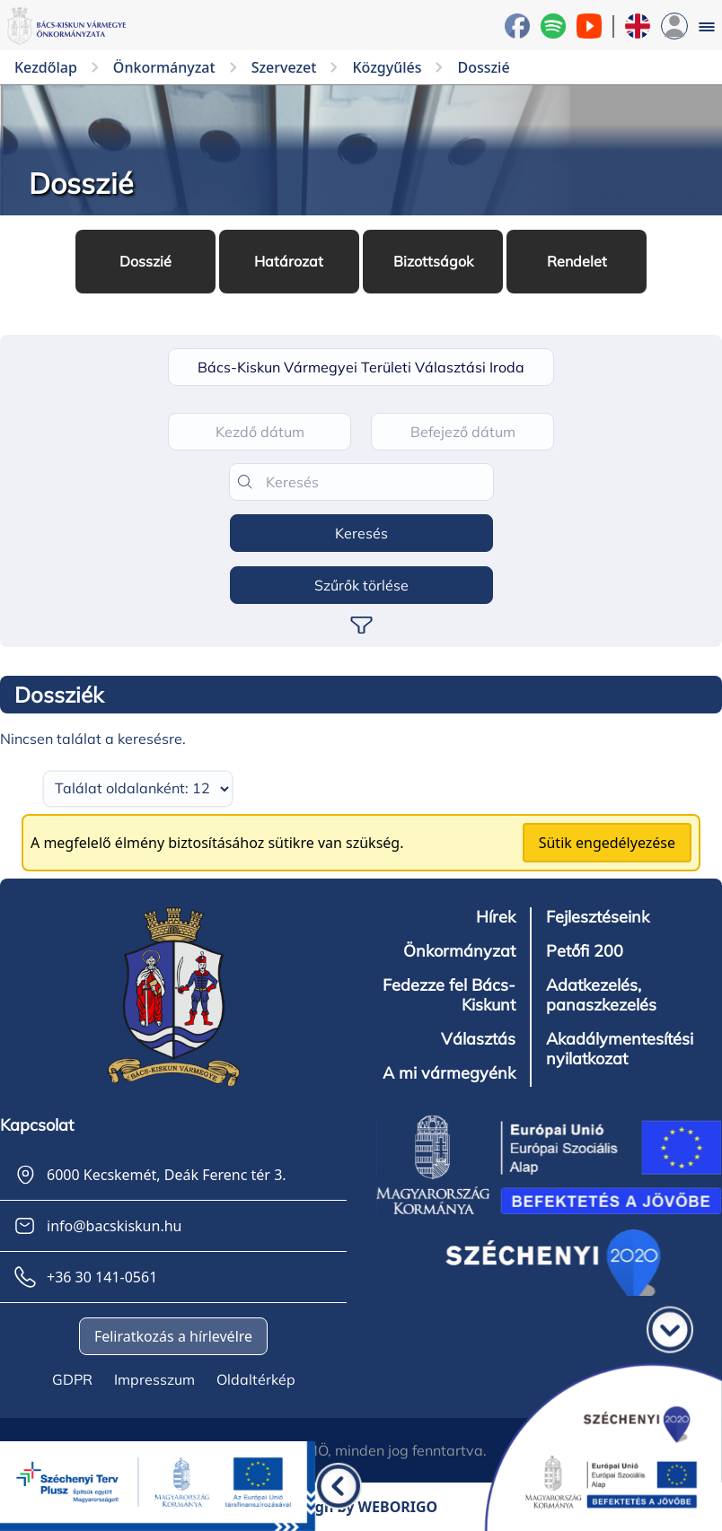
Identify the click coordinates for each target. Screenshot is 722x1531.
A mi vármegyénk (449, 1073)
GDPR (72, 1379)
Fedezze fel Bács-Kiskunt (449, 995)
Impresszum (154, 1379)
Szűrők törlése (361, 585)
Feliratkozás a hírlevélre (173, 1336)
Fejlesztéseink (597, 917)
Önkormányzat (459, 951)
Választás (478, 1039)
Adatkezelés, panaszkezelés (601, 995)
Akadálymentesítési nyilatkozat (619, 1049)
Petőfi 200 (584, 951)
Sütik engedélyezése (607, 843)
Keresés (361, 533)
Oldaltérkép (255, 1379)
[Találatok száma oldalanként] (138, 789)
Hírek (495, 917)
